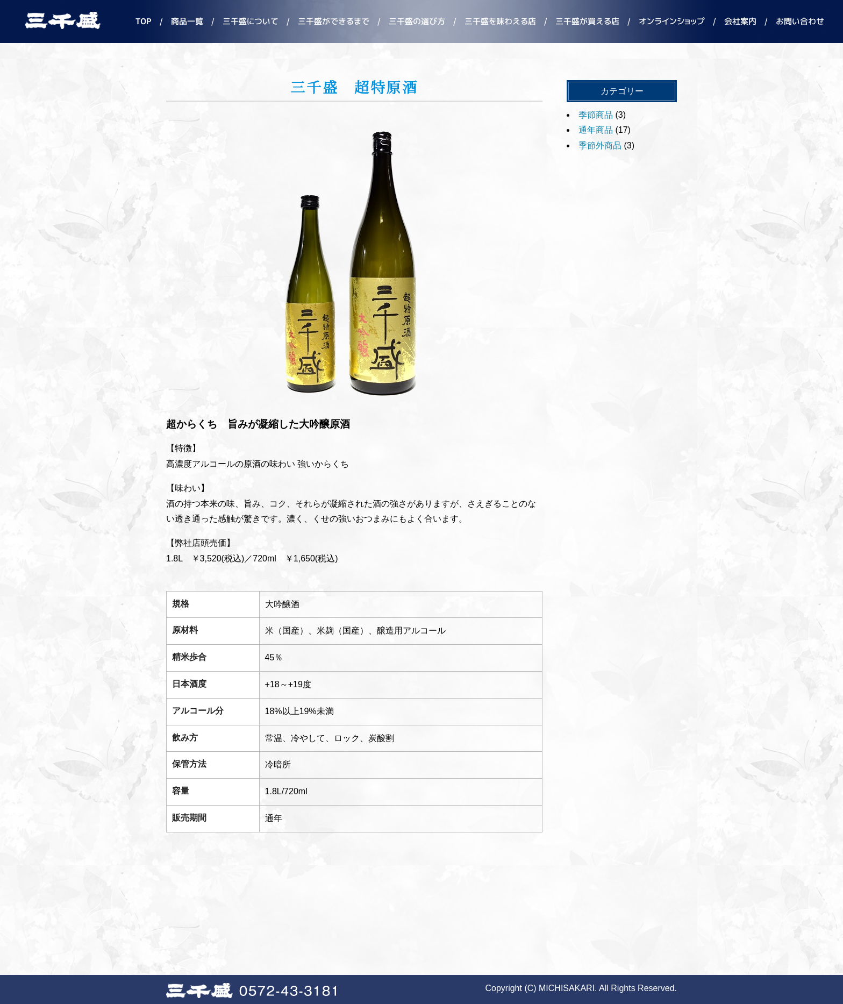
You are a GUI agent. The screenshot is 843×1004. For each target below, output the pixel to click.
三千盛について (250, 21)
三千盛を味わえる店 (500, 21)
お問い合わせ (800, 21)
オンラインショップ (672, 21)
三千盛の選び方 (417, 21)
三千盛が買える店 (587, 21)
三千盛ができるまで (333, 21)
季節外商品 (599, 145)
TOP (143, 21)
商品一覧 (187, 21)
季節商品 (595, 114)
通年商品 (595, 129)
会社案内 (740, 21)
